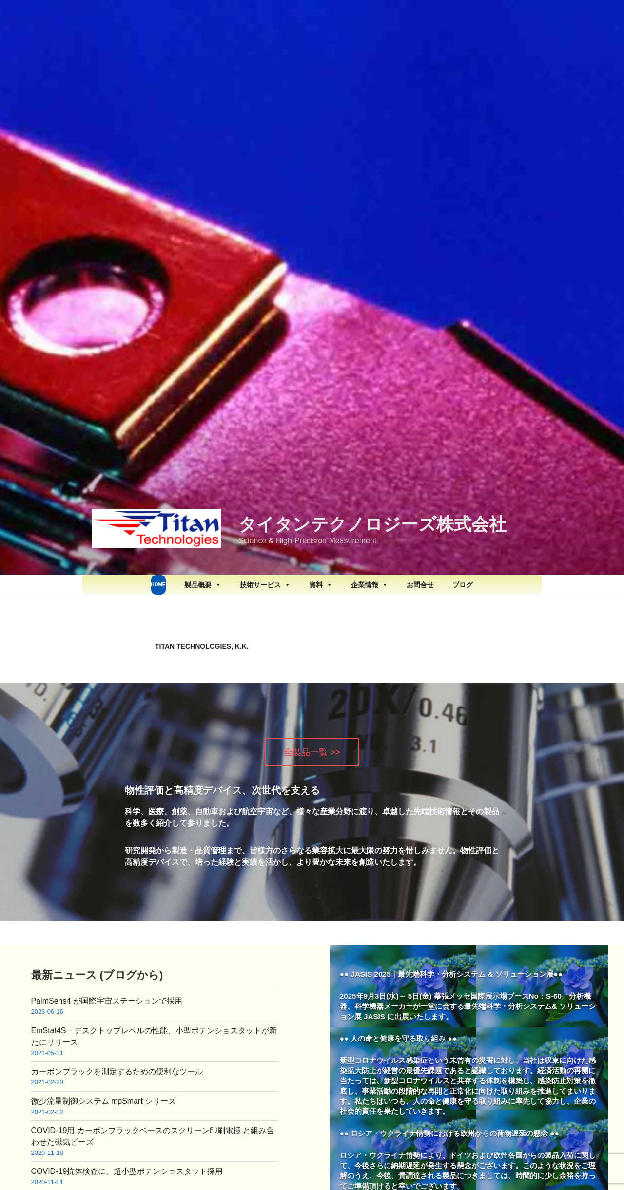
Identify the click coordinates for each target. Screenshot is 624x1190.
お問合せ (420, 585)
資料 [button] (320, 585)
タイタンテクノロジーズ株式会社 (372, 524)
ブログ (462, 585)
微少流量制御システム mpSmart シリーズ (103, 1101)
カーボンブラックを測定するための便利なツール (117, 1071)
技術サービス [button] (265, 585)
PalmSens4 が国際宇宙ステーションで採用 (106, 1001)
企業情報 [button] (369, 585)
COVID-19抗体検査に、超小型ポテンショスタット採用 (127, 1171)
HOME (158, 584)
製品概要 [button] (202, 585)
